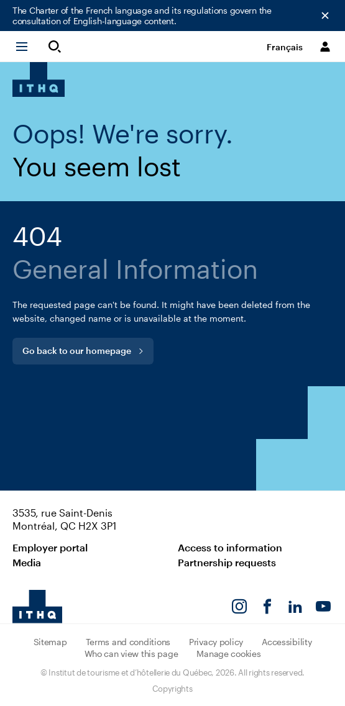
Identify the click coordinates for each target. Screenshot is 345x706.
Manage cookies (228, 653)
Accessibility (286, 641)
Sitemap (50, 641)
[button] (27, 46)
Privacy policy (216, 641)
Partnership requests (227, 562)
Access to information (230, 547)
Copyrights (172, 689)
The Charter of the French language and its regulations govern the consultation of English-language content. (142, 15)
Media (26, 562)
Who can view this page (131, 653)
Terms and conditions (128, 641)
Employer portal (50, 547)
